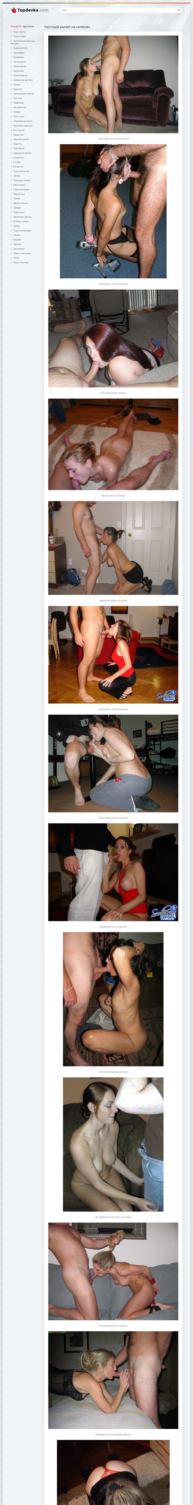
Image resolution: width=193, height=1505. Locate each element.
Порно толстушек (22, 253)
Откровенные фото (22, 121)
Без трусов (19, 130)
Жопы (16, 258)
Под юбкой (18, 148)
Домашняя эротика (23, 80)
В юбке (17, 162)
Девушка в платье (22, 153)
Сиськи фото (19, 62)
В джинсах (18, 157)
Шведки (17, 207)
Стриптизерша (20, 75)
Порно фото (19, 32)
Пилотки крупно (21, 139)
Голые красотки (21, 171)
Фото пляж (18, 116)
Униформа (18, 103)
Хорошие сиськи (21, 180)
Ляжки (16, 198)
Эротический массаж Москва (23, 42)
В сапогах (18, 166)
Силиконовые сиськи (23, 93)
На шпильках (19, 107)
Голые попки (19, 36)
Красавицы (19, 52)
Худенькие (18, 71)
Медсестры (19, 194)
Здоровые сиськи (22, 217)
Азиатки (17, 244)
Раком (16, 235)
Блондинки (18, 57)
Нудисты (17, 144)
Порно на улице (21, 262)
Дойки (16, 226)
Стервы (17, 112)
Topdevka (33, 10)
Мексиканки (19, 185)
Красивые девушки (22, 125)
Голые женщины (21, 189)
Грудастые (18, 134)
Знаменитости (20, 48)
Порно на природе (22, 230)
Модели (17, 239)
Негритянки (18, 249)
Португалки (19, 212)
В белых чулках (21, 221)
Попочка (17, 98)
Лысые (16, 84)
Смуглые (17, 89)
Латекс (16, 176)
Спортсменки (19, 66)
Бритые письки (20, 203)
